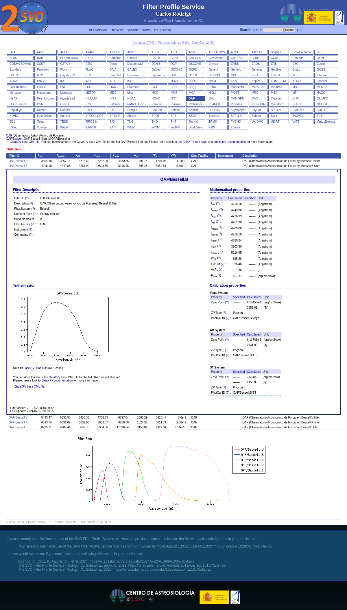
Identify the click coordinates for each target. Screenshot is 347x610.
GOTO (14, 75)
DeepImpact (135, 63)
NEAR (14, 98)
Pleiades (236, 104)
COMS (275, 58)
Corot (320, 58)
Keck (234, 81)
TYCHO (236, 121)
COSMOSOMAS (20, 63)
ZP (154, 155)
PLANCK (214, 104)
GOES (321, 69)
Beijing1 (276, 52)
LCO (89, 87)
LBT (62, 87)
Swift (274, 115)
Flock (63, 69)
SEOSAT (214, 110)
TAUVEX (298, 115)
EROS (256, 63)
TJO (112, 121)
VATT (295, 121)
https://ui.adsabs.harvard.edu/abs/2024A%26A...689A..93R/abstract (142, 561)
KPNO (296, 81)
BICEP (321, 52)
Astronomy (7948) (143, 42)
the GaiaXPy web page (192, 141)
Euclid (321, 63)
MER (320, 87)
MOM (211, 92)
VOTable (38, 368)
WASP (64, 127)
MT (294, 92)
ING (233, 75)
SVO (12, 522)
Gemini (213, 69)
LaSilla (41, 87)
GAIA (113, 69)
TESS (64, 121)
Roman (41, 110)
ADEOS (65, 52)
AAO (40, 52)
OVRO (64, 104)
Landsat (322, 81)
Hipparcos (158, 75)
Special (65, 115)
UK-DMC (257, 121)
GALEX (132, 69)
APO (174, 52)
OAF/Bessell (14, 138)
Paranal (156, 104)
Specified (250, 198)
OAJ (211, 98)
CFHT (174, 58)
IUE (154, 81)
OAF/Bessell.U (18, 161)
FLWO (90, 69)
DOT (174, 63)
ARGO (235, 52)
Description (250, 155)
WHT (113, 127)
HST (173, 75)
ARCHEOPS (216, 52)
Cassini (132, 58)
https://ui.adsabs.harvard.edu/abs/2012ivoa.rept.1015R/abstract (177, 565)
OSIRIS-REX (18, 104)
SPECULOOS (95, 115)
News (146, 30)
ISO (129, 81)
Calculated (234, 198)
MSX (274, 92)
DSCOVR (195, 63)
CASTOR (158, 58)
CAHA (90, 58)
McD (295, 87)
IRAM (13, 81)
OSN (40, 104)
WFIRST (91, 127)
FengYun (43, 69)
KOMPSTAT (279, 81)
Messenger (44, 92)
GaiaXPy (54, 377)
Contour (297, 58)
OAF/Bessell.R (18, 422)
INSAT (256, 75)
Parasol (175, 104)
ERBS (235, 63)
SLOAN (276, 110)
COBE (256, 58)
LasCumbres (18, 87)
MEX (113, 92)
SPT (173, 115)
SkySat (256, 110)
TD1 (12, 121)
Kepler (256, 81)
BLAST (14, 58)
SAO (113, 110)
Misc (130, 92)
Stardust (213, 115)
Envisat (213, 63)
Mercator (15, 92)
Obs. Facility (199, 155)
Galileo (156, 69)
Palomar (115, 104)
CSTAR (65, 63)
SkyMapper (238, 110)
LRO (174, 87)
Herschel (115, 75)
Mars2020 (258, 87)
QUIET (296, 104)
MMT (174, 92)
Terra (40, 121)
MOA (192, 92)
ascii (28, 368)
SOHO (14, 115)
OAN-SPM (238, 98)
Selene (175, 110)
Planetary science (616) (173, 42)
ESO (295, 63)
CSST (41, 63)
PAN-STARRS (136, 104)
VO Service (98, 30)
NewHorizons (45, 98)
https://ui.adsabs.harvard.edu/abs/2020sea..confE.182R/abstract (162, 569)
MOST (235, 92)
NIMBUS (91, 98)
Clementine (215, 58)
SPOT (155, 115)
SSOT (193, 115)
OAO (255, 98)
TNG (130, 121)
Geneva (257, 69)
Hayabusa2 (67, 75)
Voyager (42, 127)
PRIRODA (258, 104)
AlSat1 (131, 52)
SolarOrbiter (45, 115)
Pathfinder (195, 104)
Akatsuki (115, 52)
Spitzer (131, 115)
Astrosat (257, 52)
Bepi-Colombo (301, 52)
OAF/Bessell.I (17, 427)
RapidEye (16, 110)
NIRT (113, 98)
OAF (192, 98)
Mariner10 (237, 87)
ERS (274, 63)
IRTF (113, 81)
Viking (13, 127)
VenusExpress (326, 121)
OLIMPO (322, 98)
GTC (40, 75)
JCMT (174, 81)
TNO (155, 121)
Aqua (192, 52)
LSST (192, 87)
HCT (89, 75)
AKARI (90, 52)
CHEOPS (195, 58)
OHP (295, 98)
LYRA (212, 87)
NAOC (321, 92)
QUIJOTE (323, 104)
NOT (174, 98)
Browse (116, 30)
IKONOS (214, 75)
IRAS (40, 81)
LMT (154, 87)
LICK (113, 87)
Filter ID (14, 155)
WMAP (175, 127)
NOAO (156, 98)
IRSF (89, 81)
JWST (212, 81)
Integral (321, 75)
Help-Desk (162, 30)
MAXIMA (276, 87)
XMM (211, 127)
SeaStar (157, 110)
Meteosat (66, 92)
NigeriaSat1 (67, 98)
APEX (155, 52)
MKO (155, 92)
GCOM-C (177, 69)
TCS (320, 115)
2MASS (14, 52)
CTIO (89, 63)
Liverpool (133, 87)
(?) (299, 30)
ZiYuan (235, 127)
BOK (40, 58)
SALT (89, 110)
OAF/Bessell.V (18, 417)
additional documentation (230, 141)
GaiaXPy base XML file (24, 141)
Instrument (225, 155)
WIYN (155, 127)
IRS (62, 81)
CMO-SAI (237, 58)
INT (294, 75)
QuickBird (277, 104)
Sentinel (194, 110)
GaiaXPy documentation (57, 380)
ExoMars (15, 69)
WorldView (195, 127)
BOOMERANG (69, 58)
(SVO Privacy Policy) (31, 522)
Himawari (133, 75)
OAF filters (14, 149)
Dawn (113, 63)
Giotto (296, 69)
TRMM (212, 121)
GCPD (193, 69)
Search (132, 30)
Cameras (115, 58)
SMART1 (298, 110)
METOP (91, 92)
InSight (275, 75)
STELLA (236, 115)
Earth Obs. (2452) (203, 42)
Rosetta (65, 110)
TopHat (193, 121)
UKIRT (275, 121)
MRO (255, 92)
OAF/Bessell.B (18, 165)
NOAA (131, 98)
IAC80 (193, 75)
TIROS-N (91, 121)
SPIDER (115, 115)
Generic (236, 69)
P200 (89, 104)
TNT (173, 121)
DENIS (156, 63)
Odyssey (276, 98)
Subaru (256, 115)
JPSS (192, 81)
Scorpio (132, 110)
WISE (131, 127)
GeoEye (276, 69)
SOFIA (321, 110)
